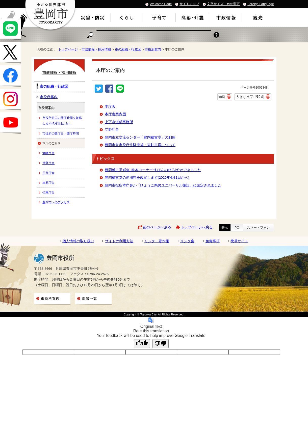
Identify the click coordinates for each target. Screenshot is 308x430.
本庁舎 (110, 107)
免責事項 (213, 241)
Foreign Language (260, 4)
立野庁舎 (112, 129)
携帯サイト (239, 241)
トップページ (68, 49)
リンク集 (187, 241)
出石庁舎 (48, 182)
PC (237, 227)
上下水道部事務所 (119, 122)
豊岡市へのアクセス (56, 202)
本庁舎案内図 (115, 114)
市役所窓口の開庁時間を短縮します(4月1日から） (62, 120)
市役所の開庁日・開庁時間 (60, 133)
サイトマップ (189, 4)
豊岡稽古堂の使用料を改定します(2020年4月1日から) (147, 177)
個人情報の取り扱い (78, 241)
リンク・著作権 (156, 241)
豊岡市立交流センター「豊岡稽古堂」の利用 (140, 137)
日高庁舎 (48, 173)
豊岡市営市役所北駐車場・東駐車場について (140, 145)
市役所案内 (153, 49)
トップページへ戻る (197, 227)
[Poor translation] (160, 343)
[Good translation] (142, 343)
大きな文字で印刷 (250, 97)
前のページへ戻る (157, 227)
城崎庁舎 (48, 153)
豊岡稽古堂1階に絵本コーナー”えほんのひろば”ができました (153, 170)
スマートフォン (258, 227)
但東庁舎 (48, 192)
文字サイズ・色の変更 (223, 4)
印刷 (222, 97)
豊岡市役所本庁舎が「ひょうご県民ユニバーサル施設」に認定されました (163, 185)
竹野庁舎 (48, 163)
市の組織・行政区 (128, 49)
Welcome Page (161, 4)
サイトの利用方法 (119, 241)
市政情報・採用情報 (96, 49)
